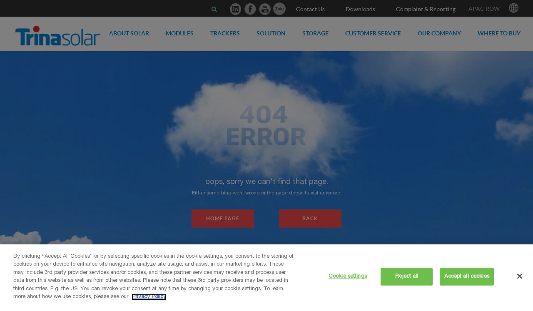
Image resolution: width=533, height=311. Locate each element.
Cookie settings (348, 276)
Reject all (406, 276)
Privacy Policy (149, 297)
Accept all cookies (466, 276)
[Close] (520, 276)
